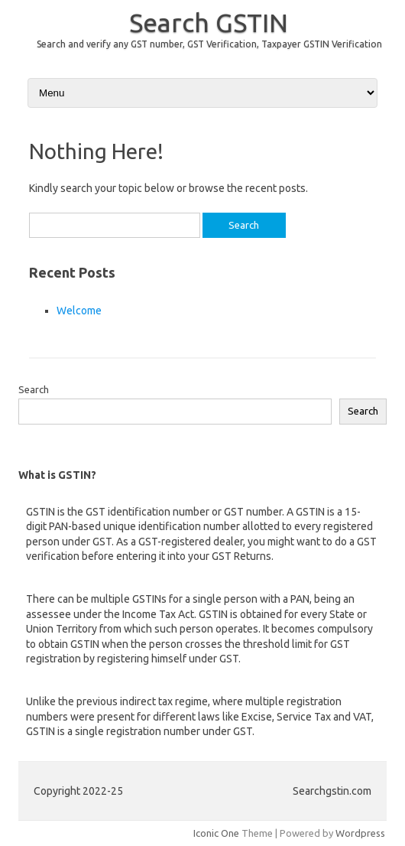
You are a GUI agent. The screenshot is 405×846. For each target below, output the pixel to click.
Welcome (79, 310)
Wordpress (360, 833)
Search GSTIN (208, 22)
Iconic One (216, 833)
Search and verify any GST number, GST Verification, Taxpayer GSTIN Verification (209, 44)
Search (33, 389)
